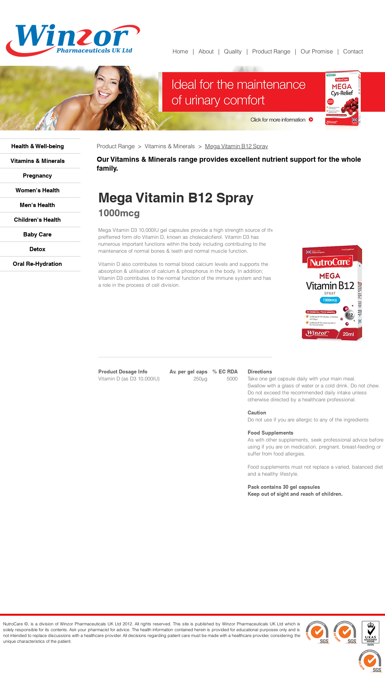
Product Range (271, 51)
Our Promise (317, 51)
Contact (353, 51)
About (206, 51)
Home (183, 51)
